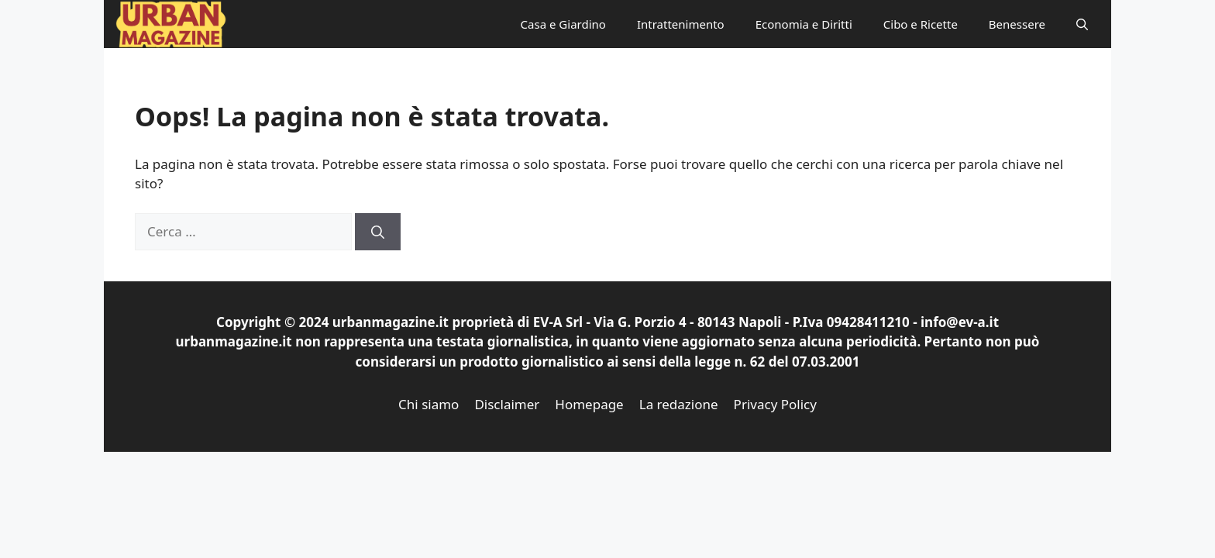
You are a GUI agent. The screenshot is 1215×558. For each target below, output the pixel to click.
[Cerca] (378, 231)
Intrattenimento (681, 24)
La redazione (678, 404)
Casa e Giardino (563, 24)
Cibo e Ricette (920, 24)
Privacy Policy (775, 404)
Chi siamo (428, 404)
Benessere (1017, 24)
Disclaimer (506, 404)
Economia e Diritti (804, 24)
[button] (1082, 24)
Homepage (589, 404)
